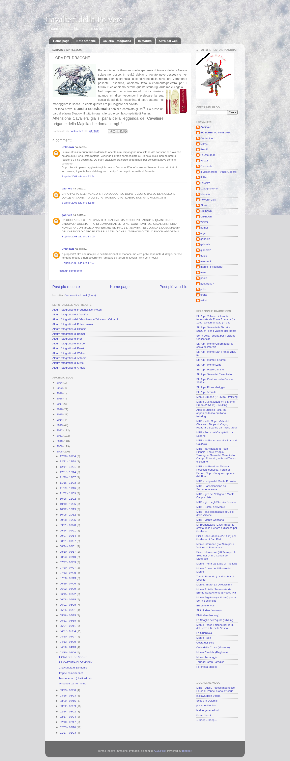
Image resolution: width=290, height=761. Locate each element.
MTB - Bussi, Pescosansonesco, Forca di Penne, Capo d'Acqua (215, 689)
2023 (60, 387)
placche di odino (206, 705)
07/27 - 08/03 (68, 562)
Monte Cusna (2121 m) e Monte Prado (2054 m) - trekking (215, 403)
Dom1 (204, 143)
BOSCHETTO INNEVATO (215, 132)
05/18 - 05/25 (68, 615)
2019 (60, 393)
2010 (60, 441)
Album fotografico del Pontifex (70, 314)
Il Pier (203, 177)
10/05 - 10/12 (68, 514)
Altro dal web (168, 41)
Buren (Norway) (205, 605)
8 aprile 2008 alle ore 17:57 (78, 262)
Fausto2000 (207, 154)
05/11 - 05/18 (68, 620)
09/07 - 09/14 (68, 535)
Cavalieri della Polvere (84, 19)
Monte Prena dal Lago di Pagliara (216, 563)
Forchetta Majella (206, 666)
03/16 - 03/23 (68, 695)
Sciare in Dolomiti (207, 700)
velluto (204, 300)
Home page (61, 41)
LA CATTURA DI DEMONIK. (76, 662)
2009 (60, 446)
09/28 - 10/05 (68, 519)
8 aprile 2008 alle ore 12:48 (78, 202)
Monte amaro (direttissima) (75, 678)
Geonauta (206, 166)
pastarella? (207, 283)
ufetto (203, 294)
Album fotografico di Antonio (69, 358)
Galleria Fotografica (117, 41)
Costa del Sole (205, 642)
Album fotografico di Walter (68, 353)
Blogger (187, 750)
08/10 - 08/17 (68, 551)
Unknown (68, 147)
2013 (60, 425)
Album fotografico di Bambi (68, 333)
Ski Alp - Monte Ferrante (211, 359)
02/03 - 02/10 (68, 727)
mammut (205, 261)
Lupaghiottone (209, 188)
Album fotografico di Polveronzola (72, 324)
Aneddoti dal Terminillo (73, 683)
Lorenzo (205, 182)
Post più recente (66, 287)
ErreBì (204, 149)
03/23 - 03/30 (68, 690)
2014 (60, 419)
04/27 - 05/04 (68, 631)
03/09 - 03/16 (68, 700)
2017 (60, 403)
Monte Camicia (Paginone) (212, 652)
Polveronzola (208, 199)
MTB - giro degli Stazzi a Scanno (216, 502)
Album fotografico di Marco (68, 343)
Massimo (205, 194)
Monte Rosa (203, 637)
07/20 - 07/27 (68, 567)
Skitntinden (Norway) (209, 610)
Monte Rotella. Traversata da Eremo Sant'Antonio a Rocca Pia (216, 591)
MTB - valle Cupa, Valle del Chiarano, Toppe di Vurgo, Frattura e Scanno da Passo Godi (216, 424)
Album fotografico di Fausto (68, 348)
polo (203, 289)
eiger (203, 233)
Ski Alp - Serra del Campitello (214, 374)
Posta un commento (70, 270)
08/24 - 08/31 (68, 546)
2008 (60, 451)
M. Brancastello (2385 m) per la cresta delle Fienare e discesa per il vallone (216, 528)
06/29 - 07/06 (68, 583)
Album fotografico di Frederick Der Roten (77, 309)
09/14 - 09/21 (68, 530)
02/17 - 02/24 (68, 716)
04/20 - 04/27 (68, 636)
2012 (60, 430)
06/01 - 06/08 (68, 604)
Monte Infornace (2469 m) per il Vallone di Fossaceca (215, 546)
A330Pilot (160, 750)
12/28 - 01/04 (68, 456)
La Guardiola (204, 632)
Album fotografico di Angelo (68, 367)
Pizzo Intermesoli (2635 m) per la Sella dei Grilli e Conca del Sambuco (216, 555)
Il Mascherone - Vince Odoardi (218, 171)
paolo (203, 278)
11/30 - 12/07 (68, 477)
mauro (204, 272)
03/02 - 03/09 (68, 706)
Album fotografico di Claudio (69, 329)
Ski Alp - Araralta (206, 392)
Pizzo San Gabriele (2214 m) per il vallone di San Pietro (216, 537)
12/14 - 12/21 (68, 466)
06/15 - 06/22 (68, 594)
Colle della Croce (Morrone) (213, 647)
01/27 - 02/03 (68, 732)
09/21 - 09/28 (68, 525)
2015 (60, 414)
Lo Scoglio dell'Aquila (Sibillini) (214, 620)
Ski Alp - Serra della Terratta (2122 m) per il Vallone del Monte (216, 329)
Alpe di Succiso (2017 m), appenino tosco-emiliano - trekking (212, 413)
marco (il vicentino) (211, 266)
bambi (204, 227)
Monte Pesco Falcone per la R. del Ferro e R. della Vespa (215, 626)
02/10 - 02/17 (68, 722)
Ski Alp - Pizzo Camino (210, 369)
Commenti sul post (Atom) (80, 295)
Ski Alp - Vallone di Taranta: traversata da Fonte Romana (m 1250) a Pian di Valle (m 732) (215, 319)
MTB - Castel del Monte (210, 506)
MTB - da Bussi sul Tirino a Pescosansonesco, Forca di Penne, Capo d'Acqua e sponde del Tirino (215, 471)
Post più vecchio (173, 287)
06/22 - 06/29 (68, 588)
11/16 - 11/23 (68, 482)
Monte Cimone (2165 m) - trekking (217, 396)
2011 (60, 435)
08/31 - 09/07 (68, 541)
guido (203, 255)
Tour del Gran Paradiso (210, 661)
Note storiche (86, 41)
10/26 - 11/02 (68, 498)
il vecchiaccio (204, 715)
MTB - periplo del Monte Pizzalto (216, 481)
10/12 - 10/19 (68, 509)
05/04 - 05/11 (68, 625)
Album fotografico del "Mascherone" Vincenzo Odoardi (85, 319)
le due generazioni (207, 710)
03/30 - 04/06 (68, 652)
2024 (60, 382)
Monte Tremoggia (207, 657)
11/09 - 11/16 (68, 488)
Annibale (205, 127)
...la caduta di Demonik (73, 667)
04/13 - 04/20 (68, 641)
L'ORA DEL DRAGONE (73, 657)
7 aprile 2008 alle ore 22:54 (78, 176)
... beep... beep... (206, 719)
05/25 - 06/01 (68, 609)
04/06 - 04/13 (68, 647)
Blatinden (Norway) (208, 615)
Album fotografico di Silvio (68, 362)
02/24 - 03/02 (68, 711)
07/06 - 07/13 (68, 578)
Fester (204, 160)
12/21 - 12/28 (68, 461)
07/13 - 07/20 (68, 572)
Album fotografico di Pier (67, 338)
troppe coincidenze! (71, 673)
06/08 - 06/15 (68, 599)
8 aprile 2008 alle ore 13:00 (78, 236)
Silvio (203, 205)
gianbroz (205, 250)
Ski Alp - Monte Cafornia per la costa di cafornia (214, 345)
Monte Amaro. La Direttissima (214, 584)
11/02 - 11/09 (68, 493)
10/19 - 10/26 (68, 503)
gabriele (67, 188)
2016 (60, 409)
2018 (60, 398)
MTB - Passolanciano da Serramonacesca (211, 487)
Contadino (206, 138)
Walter (204, 222)
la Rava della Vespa (208, 695)
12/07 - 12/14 (68, 472)
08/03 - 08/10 (68, 556)
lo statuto (145, 41)
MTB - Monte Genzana (210, 519)
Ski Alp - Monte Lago (209, 364)
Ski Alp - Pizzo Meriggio (210, 387)
